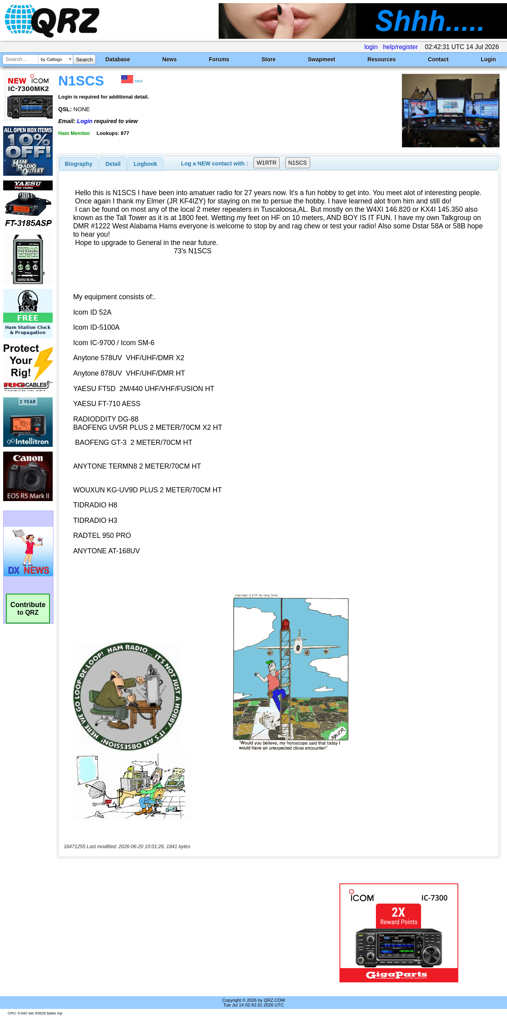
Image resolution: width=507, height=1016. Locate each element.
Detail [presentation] (112, 164)
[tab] (79, 164)
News (169, 59)
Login (488, 59)
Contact (438, 59)
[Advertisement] (183, 932)
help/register (400, 47)
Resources (382, 59)
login (371, 47)
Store (268, 59)
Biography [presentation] (79, 164)
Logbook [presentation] (145, 164)
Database (117, 59)
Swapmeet (321, 59)
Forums (219, 59)
